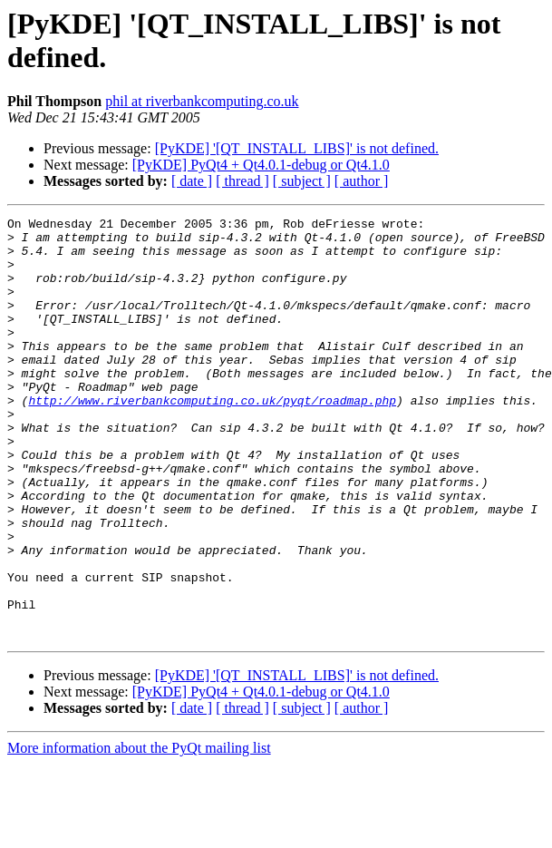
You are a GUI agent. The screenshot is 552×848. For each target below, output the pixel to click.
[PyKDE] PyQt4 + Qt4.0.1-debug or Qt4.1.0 (261, 164)
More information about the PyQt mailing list (139, 832)
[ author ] (361, 181)
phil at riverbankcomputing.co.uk (201, 101)
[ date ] (191, 181)
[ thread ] (242, 181)
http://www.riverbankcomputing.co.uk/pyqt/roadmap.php (212, 438)
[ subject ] (302, 181)
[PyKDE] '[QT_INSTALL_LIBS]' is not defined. (297, 148)
